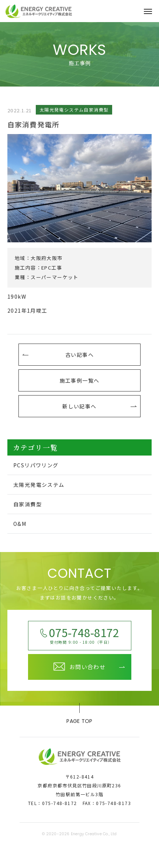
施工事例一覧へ (80, 380)
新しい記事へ (79, 406)
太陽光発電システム (39, 484)
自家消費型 (27, 504)
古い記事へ (79, 354)
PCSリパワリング (36, 465)
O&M (19, 523)
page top (79, 715)
